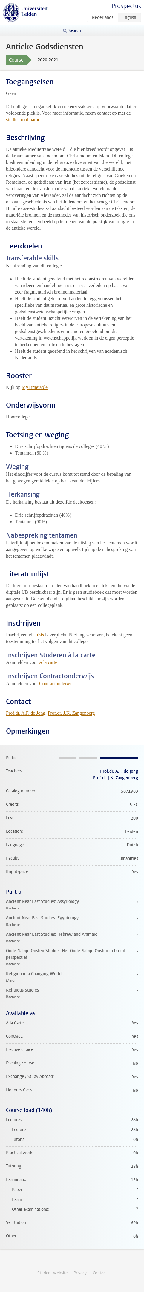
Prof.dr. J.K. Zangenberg (71, 713)
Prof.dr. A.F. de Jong (25, 713)
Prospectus (126, 6)
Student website (52, 1273)
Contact (100, 1273)
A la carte (47, 662)
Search (74, 30)
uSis (39, 634)
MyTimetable (35, 387)
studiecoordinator (22, 119)
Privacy (80, 1273)
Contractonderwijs (56, 683)
